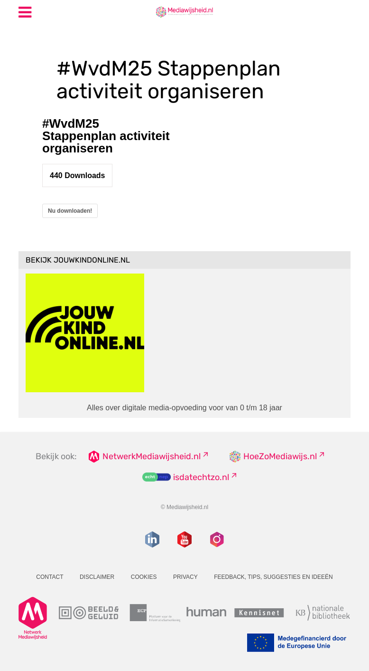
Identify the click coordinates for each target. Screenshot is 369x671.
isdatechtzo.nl (201, 477)
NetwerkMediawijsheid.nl (151, 456)
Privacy (185, 577)
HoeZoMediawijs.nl (280, 456)
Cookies (144, 577)
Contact (49, 577)
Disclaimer (97, 577)
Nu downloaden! (70, 211)
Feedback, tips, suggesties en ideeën (273, 577)
